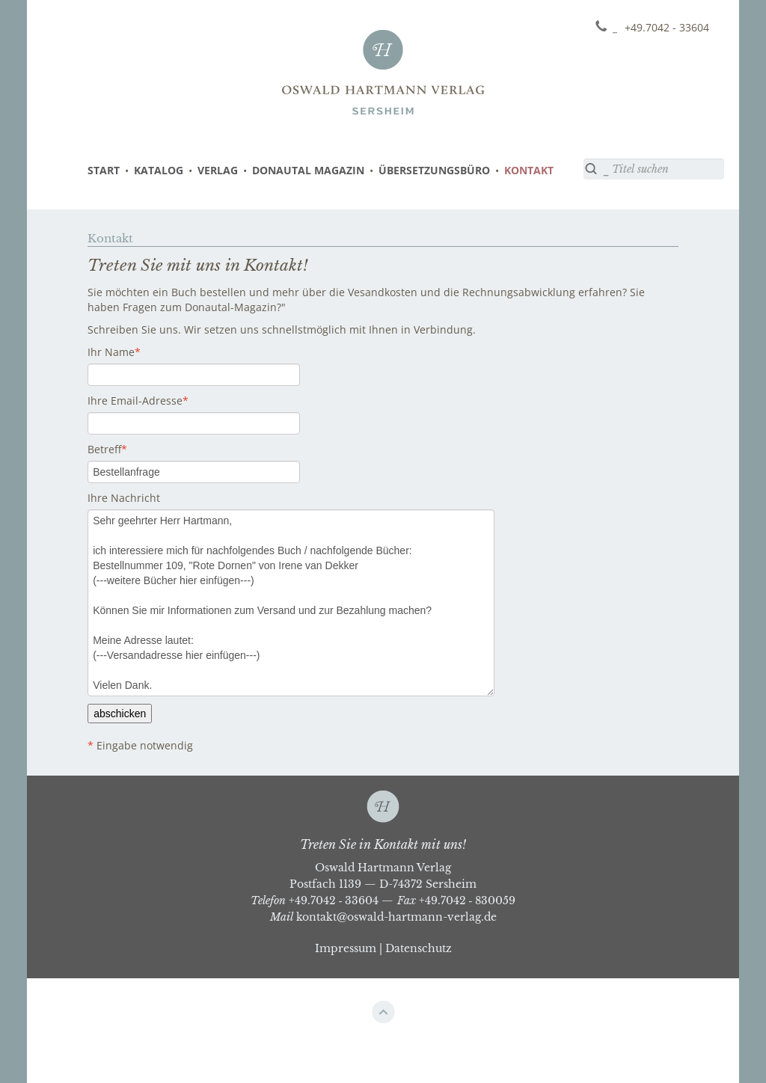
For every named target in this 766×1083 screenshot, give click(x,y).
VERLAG (217, 170)
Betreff (104, 449)
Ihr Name (111, 352)
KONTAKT (529, 170)
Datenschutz (418, 948)
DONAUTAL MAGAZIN (308, 170)
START (104, 170)
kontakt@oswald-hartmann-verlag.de (396, 917)
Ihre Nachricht (124, 498)
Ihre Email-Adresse (135, 400)
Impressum (345, 948)
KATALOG (158, 170)
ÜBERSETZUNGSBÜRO (434, 170)
